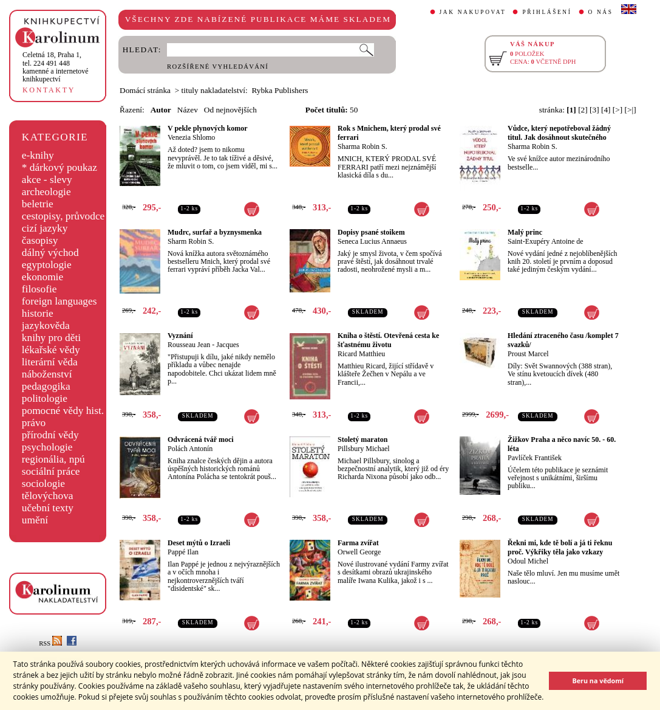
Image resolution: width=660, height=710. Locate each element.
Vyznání (180, 335)
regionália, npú (53, 459)
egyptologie (47, 265)
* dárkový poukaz (59, 167)
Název (187, 109)
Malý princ (525, 232)
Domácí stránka (145, 90)
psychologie (47, 447)
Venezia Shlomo (191, 137)
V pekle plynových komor (207, 128)
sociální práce (51, 471)
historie (37, 313)
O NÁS (600, 12)
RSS (50, 643)
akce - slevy (47, 179)
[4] (606, 109)
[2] (583, 109)
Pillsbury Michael (364, 448)
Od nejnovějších (230, 109)
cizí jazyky (45, 228)
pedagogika (46, 386)
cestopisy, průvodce (63, 216)
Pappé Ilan (183, 552)
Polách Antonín (190, 448)
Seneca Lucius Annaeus (372, 241)
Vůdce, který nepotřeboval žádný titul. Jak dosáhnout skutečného (559, 133)
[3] (594, 109)
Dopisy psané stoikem (371, 232)
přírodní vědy (50, 435)
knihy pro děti (51, 337)
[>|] (630, 109)
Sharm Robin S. (191, 241)
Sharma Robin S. (362, 146)
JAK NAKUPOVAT (473, 12)
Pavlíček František (535, 457)
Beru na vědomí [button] (598, 680)
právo (34, 423)
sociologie (43, 483)
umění (35, 520)
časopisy (40, 240)
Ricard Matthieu (361, 354)
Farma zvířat (358, 543)
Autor (161, 109)
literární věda (50, 362)
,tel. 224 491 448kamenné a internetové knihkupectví (55, 66)
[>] (617, 109)
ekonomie (42, 277)
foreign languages (59, 301)
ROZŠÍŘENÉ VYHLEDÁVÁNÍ (217, 66)
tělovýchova (47, 495)
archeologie (46, 192)
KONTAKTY (48, 90)
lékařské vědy (51, 350)
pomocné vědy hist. (63, 410)
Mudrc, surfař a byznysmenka (215, 232)
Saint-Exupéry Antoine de (545, 241)
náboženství (47, 374)
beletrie (37, 204)
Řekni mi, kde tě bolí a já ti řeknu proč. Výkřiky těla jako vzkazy (560, 547)
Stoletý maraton (362, 439)
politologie (44, 398)
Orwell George (359, 552)
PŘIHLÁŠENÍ (546, 12)
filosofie (39, 289)
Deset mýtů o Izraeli (199, 543)
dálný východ (50, 252)
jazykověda (46, 325)
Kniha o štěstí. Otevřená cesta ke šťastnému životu (388, 340)
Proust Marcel (528, 354)
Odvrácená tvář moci (201, 439)
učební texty (47, 508)
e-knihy (38, 155)
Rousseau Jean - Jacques (203, 344)
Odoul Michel (528, 561)
